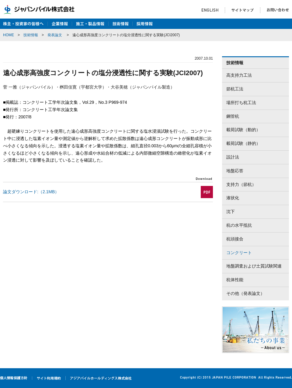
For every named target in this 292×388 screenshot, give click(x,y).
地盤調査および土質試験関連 (254, 266)
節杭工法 (234, 88)
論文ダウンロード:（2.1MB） (31, 191)
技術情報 (30, 35)
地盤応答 (234, 170)
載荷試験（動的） (243, 129)
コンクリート (239, 252)
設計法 (232, 157)
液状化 (232, 197)
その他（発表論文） (245, 293)
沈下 (230, 211)
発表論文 (54, 35)
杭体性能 (234, 279)
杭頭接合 (234, 238)
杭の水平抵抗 (239, 225)
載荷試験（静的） (243, 143)
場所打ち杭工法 (241, 102)
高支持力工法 (239, 75)
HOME (8, 35)
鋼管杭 (232, 116)
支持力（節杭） (241, 184)
